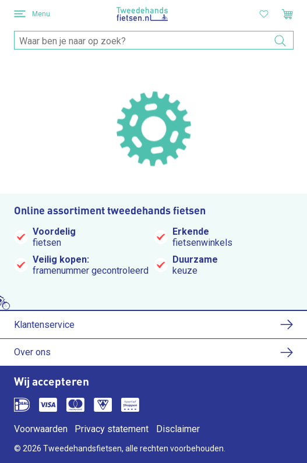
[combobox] (154, 40)
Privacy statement (112, 428)
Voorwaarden (41, 428)
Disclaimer (178, 428)
